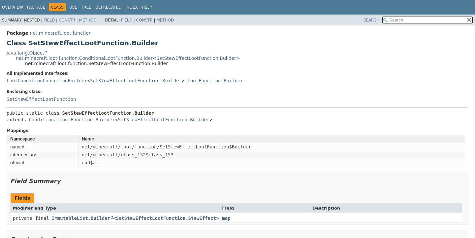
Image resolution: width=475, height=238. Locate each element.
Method (88, 20)
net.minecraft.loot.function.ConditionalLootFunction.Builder (84, 58)
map (226, 218)
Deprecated (108, 7)
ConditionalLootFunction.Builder (72, 119)
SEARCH (372, 20)
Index (131, 7)
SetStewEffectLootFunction (41, 99)
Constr (67, 20)
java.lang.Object (25, 53)
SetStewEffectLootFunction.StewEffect (166, 218)
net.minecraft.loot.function (60, 33)
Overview (12, 7)
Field (49, 20)
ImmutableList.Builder (81, 218)
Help (147, 7)
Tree (86, 7)
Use (73, 7)
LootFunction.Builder (215, 80)
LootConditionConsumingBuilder (47, 80)
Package (36, 7)
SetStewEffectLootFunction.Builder (196, 58)
